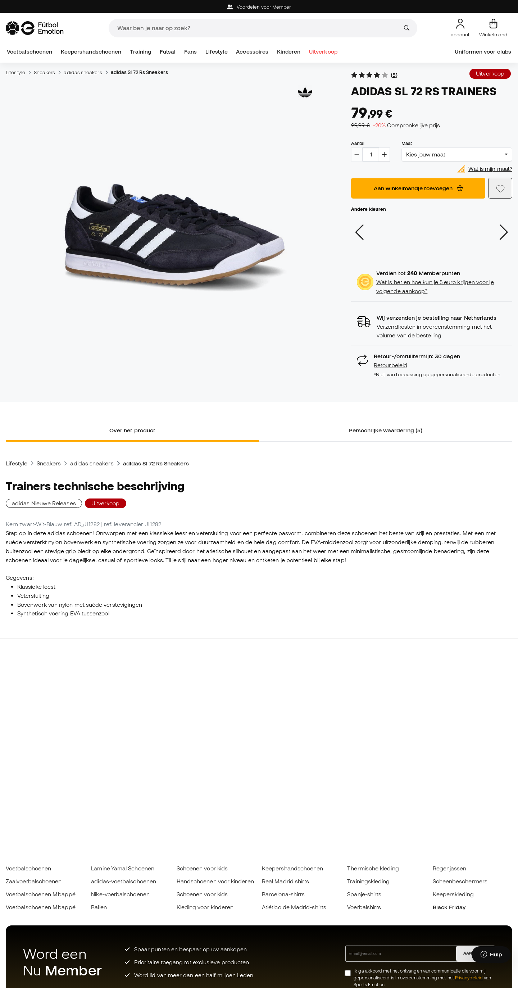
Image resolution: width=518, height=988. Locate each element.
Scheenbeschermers (460, 881)
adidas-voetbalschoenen (123, 881)
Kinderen (289, 52)
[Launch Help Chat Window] (491, 954)
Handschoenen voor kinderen (215, 881)
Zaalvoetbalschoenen (34, 881)
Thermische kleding (373, 868)
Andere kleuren (368, 208)
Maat (406, 143)
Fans (190, 52)
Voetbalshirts (364, 907)
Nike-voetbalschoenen (120, 894)
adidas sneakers (83, 72)
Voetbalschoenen (29, 52)
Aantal (357, 143)
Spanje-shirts (364, 894)
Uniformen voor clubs (483, 52)
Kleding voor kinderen (205, 907)
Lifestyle (216, 52)
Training (140, 52)
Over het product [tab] (132, 430)
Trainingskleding (368, 881)
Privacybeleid (469, 977)
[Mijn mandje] (493, 28)
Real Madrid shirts (285, 881)
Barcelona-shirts (283, 894)
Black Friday (449, 907)
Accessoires (252, 52)
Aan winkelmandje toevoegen (418, 188)
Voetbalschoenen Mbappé (41, 894)
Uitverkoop (323, 52)
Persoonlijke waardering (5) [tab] (385, 430)
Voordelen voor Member (259, 7)
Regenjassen (450, 868)
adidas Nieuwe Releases (44, 503)
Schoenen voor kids (202, 868)
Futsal (168, 52)
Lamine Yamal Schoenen (122, 868)
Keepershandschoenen (91, 52)
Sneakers (44, 72)
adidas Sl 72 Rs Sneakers (139, 72)
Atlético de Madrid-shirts (294, 907)
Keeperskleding (453, 894)
